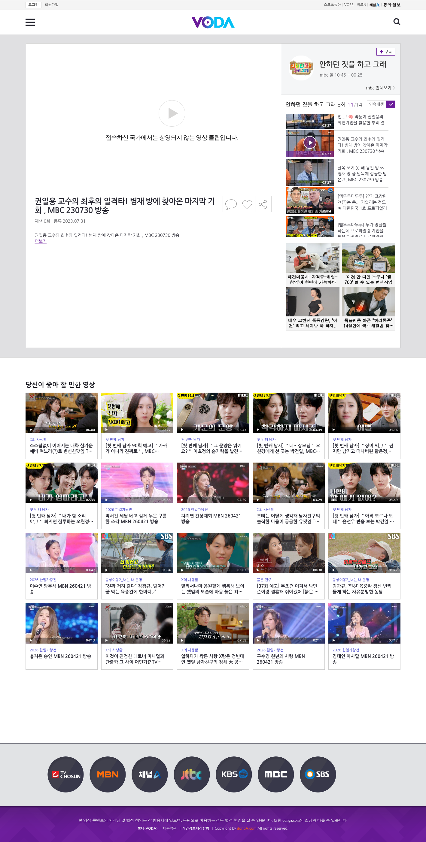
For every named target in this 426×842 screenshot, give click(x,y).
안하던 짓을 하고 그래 (352, 64)
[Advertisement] (153, 268)
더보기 (41, 241)
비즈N (361, 5)
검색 (396, 21)
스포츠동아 (332, 5)
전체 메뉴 (30, 22)
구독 (385, 52)
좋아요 (247, 204)
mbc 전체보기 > (380, 88)
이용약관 (170, 828)
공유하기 (263, 204)
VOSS (349, 5)
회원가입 (51, 5)
